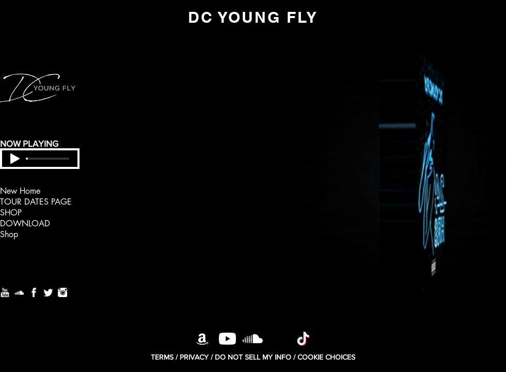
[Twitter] (48, 292)
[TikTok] (303, 339)
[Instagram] (62, 292)
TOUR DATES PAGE (36, 201)
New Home (20, 190)
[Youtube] (4, 292)
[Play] (15, 158)
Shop (9, 234)
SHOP (11, 212)
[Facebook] (33, 292)
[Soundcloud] (19, 292)
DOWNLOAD (25, 223)
